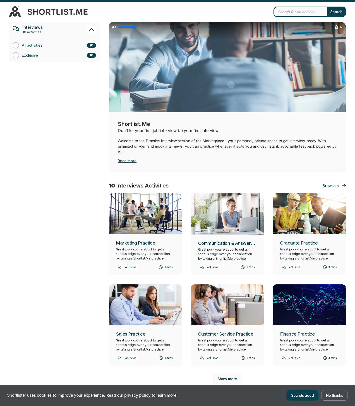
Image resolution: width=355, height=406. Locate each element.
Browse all (334, 185)
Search (336, 12)
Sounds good (302, 395)
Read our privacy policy (129, 395)
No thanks (334, 395)
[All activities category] (54, 45)
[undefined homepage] (94, 11)
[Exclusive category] (54, 55)
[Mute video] (114, 27)
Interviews (33, 27)
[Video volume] (127, 27)
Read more (127, 161)
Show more (227, 379)
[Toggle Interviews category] (91, 29)
